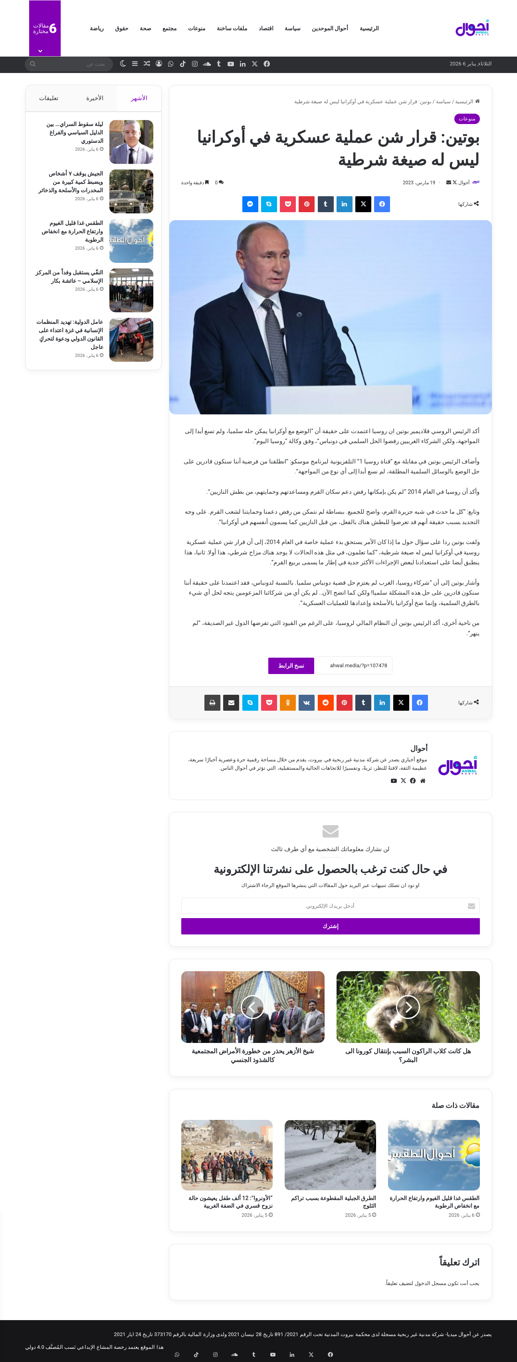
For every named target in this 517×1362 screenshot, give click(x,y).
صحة (145, 28)
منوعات (197, 28)
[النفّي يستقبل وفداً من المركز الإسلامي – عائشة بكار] (127, 294)
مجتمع (169, 28)
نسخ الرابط (291, 666)
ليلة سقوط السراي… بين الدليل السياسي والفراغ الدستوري (70, 136)
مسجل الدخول (430, 1284)
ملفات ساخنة (232, 28)
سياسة (293, 28)
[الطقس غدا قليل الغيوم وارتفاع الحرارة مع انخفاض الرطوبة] (433, 1156)
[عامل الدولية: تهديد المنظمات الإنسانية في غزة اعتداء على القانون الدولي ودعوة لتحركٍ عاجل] (127, 344)
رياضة (97, 28)
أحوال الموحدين (330, 28)
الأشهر (139, 98)
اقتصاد (266, 28)
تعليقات (48, 98)
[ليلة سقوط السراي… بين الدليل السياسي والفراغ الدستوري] (127, 146)
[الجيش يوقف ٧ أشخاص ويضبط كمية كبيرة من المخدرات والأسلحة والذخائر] (127, 195)
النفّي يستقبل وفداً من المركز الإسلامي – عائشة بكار (70, 284)
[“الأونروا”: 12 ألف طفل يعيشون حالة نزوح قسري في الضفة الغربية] (227, 1156)
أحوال (459, 182)
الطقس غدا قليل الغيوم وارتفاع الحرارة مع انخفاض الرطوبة (68, 235)
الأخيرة (94, 98)
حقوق (122, 28)
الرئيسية (369, 28)
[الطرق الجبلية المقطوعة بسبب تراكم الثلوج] (330, 1156)
